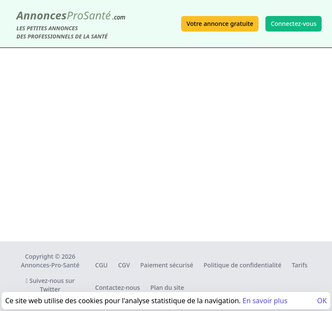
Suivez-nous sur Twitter (50, 284)
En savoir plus (265, 300)
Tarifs (299, 265)
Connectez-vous (293, 23)
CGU (101, 265)
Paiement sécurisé (166, 265)
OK (322, 300)
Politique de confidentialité (242, 265)
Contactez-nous (117, 287)
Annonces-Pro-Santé (50, 265)
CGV (124, 265)
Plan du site (167, 287)
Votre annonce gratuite (219, 23)
